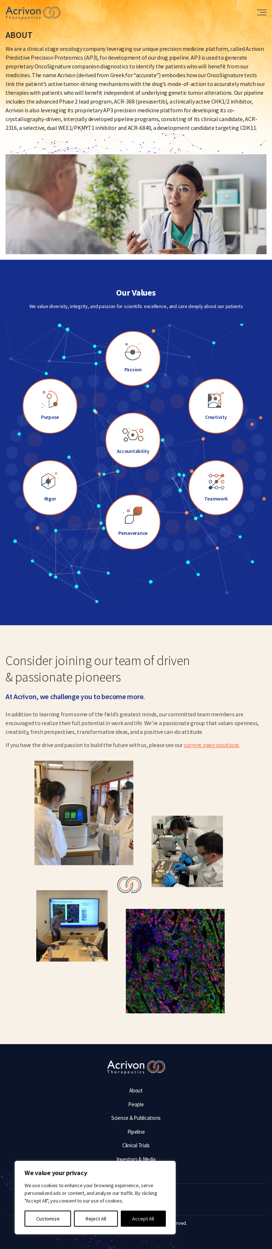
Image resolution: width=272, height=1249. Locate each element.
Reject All (96, 1218)
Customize (48, 1218)
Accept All (143, 1218)
